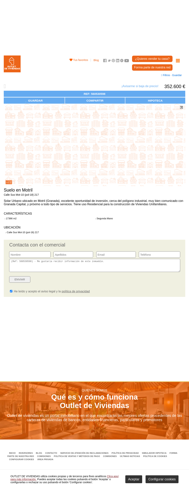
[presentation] (151, 283)
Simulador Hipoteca (154, 455)
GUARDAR (34, 100)
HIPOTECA (155, 100)
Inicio (12, 455)
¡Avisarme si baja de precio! (139, 86)
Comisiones (44, 458)
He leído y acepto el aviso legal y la (50, 293)
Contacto (51, 455)
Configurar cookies (21, 462)
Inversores (26, 455)
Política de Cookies (155, 458)
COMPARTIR (94, 100)
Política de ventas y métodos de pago (77, 458)
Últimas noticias (130, 458)
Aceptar (133, 479)
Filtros (166, 75)
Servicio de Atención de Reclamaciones (84, 455)
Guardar (176, 75)
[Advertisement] (94, 26)
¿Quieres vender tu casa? (152, 58)
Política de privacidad (125, 455)
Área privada (45, 462)
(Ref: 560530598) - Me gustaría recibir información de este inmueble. (94, 266)
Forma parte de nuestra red (152, 67)
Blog (96, 60)
